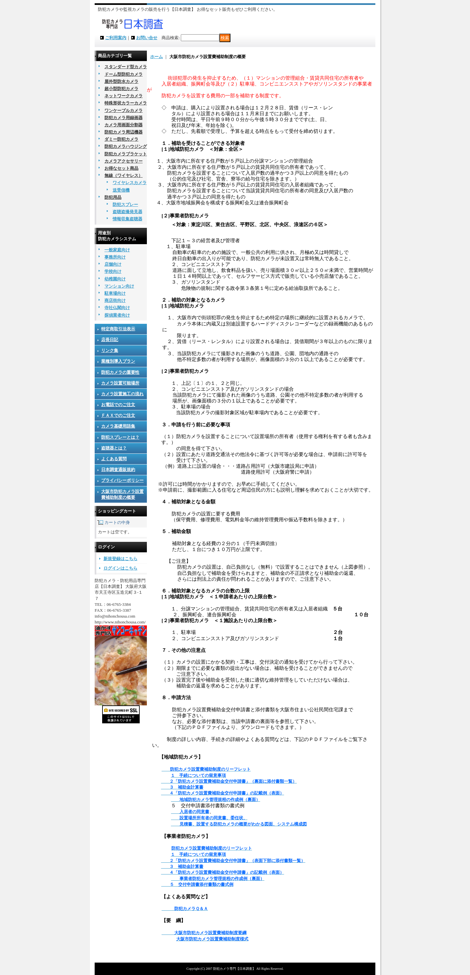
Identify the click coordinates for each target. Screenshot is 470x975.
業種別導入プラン (118, 361)
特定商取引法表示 (118, 328)
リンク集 (109, 350)
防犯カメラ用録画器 (123, 117)
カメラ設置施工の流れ (122, 393)
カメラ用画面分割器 (123, 124)
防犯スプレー (125, 204)
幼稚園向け (115, 278)
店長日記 (109, 339)
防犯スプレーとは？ (120, 437)
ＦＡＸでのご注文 (118, 415)
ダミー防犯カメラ (121, 139)
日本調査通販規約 (118, 469)
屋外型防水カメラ (121, 81)
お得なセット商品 (121, 168)
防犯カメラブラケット (125, 153)
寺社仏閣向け (117, 307)
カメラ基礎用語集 (118, 426)
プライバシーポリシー (122, 480)
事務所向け (115, 257)
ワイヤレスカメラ (130, 182)
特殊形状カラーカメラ (125, 103)
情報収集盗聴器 (127, 218)
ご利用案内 (115, 37)
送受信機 (121, 190)
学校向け (112, 271)
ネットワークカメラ (123, 95)
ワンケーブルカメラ (123, 110)
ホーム (156, 56)
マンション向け (119, 286)
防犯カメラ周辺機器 (123, 132)
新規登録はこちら (120, 558)
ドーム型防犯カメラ (123, 74)
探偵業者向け (117, 315)
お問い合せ (146, 37)
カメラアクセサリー (123, 161)
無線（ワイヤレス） (123, 175)
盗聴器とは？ (114, 448)
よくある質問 (114, 458)
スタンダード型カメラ (125, 66)
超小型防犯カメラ (121, 88)
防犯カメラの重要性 (120, 372)
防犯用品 (112, 197)
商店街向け (115, 300)
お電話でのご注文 (118, 404)
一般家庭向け (117, 249)
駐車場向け (115, 293)
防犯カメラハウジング (125, 146)
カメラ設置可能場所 (120, 383)
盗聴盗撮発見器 (127, 211)
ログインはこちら (120, 568)
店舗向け (112, 264)
